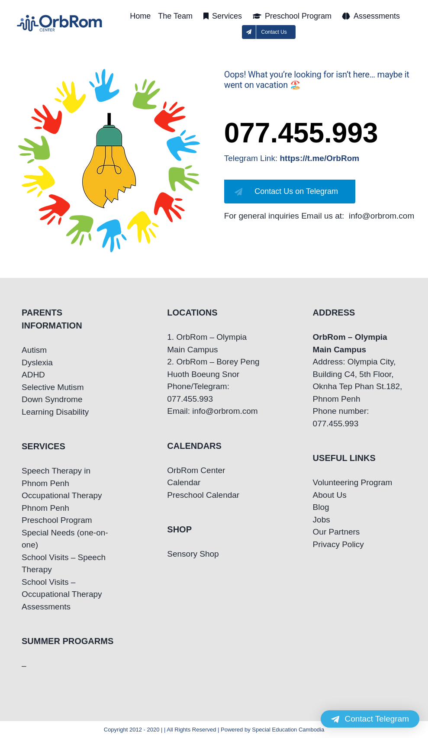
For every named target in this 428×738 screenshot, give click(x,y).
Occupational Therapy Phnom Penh (62, 501)
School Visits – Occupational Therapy (62, 588)
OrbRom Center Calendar (196, 476)
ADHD (33, 374)
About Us (330, 495)
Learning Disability (55, 411)
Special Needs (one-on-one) (65, 539)
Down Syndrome (52, 399)
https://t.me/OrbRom (320, 158)
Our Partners (336, 531)
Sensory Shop (193, 553)
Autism (34, 349)
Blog (321, 507)
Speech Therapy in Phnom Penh (56, 477)
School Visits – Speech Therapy (64, 563)
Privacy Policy (338, 544)
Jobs (321, 519)
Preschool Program (57, 520)
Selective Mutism (53, 387)
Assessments (46, 606)
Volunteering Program (353, 482)
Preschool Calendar (203, 495)
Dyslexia (37, 362)
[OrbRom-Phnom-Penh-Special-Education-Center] (60, 17)
